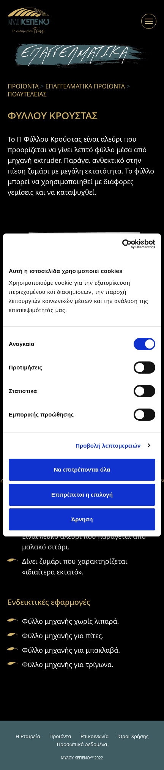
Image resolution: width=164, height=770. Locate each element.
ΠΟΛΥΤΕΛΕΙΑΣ (27, 94)
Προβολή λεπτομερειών (108, 445)
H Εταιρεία (28, 736)
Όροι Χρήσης (133, 736)
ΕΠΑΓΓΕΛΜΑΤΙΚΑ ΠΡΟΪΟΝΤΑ (85, 86)
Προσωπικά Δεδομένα (82, 744)
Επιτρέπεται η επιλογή (82, 494)
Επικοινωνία (94, 736)
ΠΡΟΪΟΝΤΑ (23, 86)
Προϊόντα (60, 736)
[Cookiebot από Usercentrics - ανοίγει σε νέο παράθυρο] (122, 244)
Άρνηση (82, 519)
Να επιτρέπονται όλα (82, 469)
